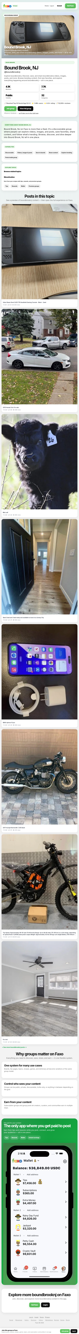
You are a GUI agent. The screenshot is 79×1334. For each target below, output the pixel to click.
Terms (42, 1317)
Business (33, 1320)
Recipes (56, 1320)
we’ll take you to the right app (28, 113)
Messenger (18, 1320)
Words (68, 1320)
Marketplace (49, 1320)
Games (62, 1320)
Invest (59, 6)
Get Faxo (70, 6)
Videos (41, 1320)
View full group (25, 109)
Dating (27, 1320)
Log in (52, 6)
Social (11, 1320)
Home (47, 6)
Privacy (47, 1317)
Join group (10, 109)
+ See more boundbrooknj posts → (14, 1047)
